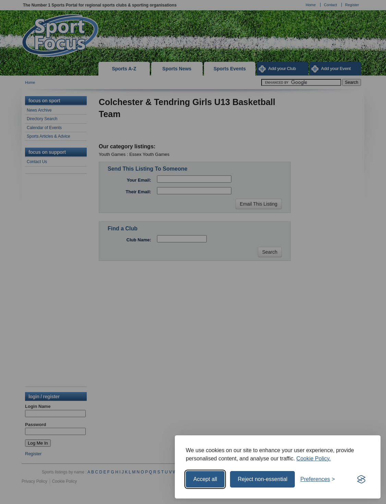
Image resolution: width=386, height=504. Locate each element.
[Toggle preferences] (317, 479)
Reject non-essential (262, 479)
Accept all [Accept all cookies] (205, 479)
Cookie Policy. (314, 458)
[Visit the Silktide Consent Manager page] (361, 479)
